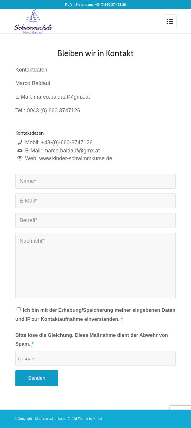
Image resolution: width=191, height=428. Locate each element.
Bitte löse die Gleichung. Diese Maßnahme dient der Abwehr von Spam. (91, 339)
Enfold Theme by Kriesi (85, 418)
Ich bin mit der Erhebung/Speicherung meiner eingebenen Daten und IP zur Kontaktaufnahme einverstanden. (95, 314)
